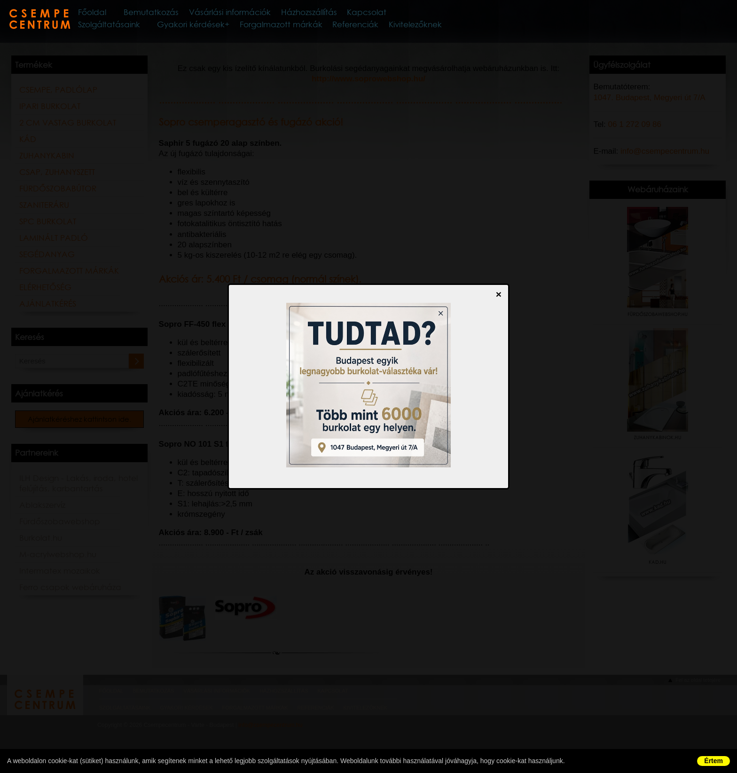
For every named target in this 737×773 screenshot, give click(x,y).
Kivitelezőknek (420, 28)
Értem (713, 761)
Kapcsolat (422, 13)
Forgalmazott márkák (294, 28)
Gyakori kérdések (210, 28)
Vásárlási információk (271, 13)
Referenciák (363, 28)
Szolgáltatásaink (133, 28)
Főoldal (120, 13)
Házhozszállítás (359, 13)
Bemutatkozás (185, 13)
